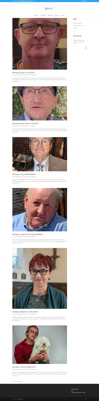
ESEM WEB (20, 399)
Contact (63, 15)
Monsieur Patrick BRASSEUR (24, 367)
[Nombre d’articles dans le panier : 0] (74, 31)
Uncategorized (33, 75)
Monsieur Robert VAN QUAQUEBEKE (27, 234)
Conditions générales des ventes (78, 392)
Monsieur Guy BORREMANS (24, 174)
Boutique (57, 15)
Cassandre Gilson (18, 75)
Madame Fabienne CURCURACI (25, 311)
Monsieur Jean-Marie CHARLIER (25, 123)
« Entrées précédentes (17, 381)
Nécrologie (50, 15)
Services (36, 15)
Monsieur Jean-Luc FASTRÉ (23, 72)
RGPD (72, 390)
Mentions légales (75, 389)
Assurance (43, 15)
